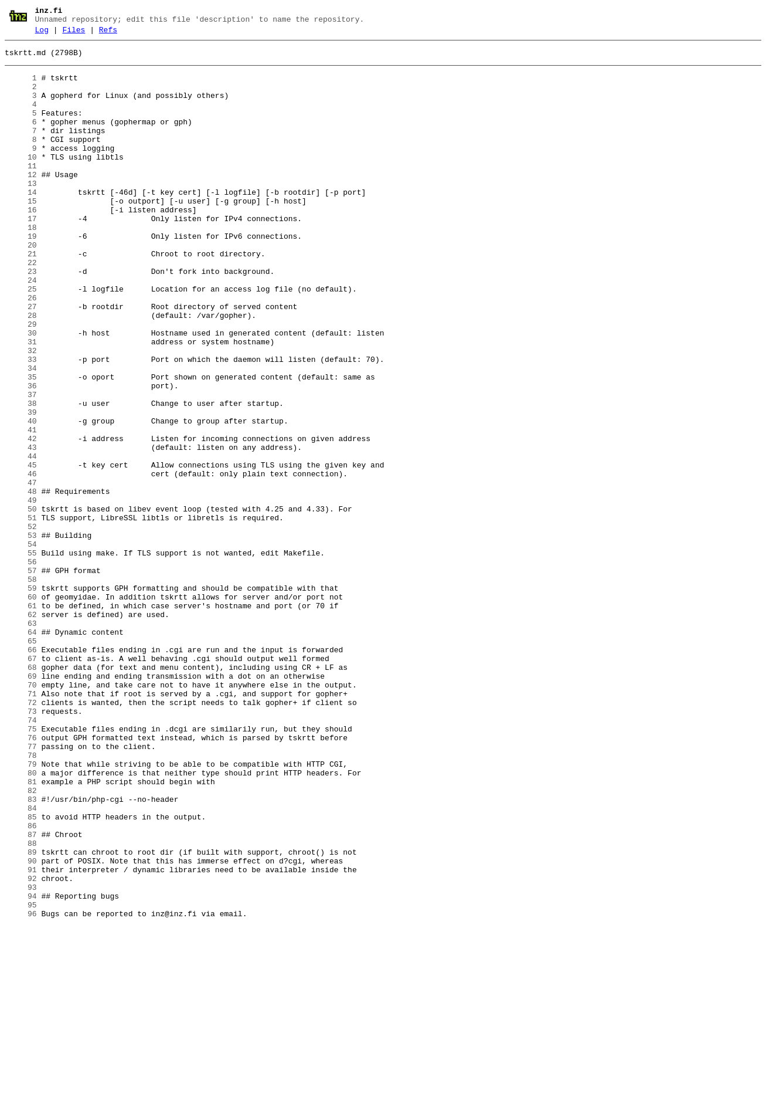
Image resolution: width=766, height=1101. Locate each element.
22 (21, 306)
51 (21, 613)
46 (21, 560)
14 (21, 222)
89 (21, 1014)
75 (21, 866)
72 (21, 834)
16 (21, 243)
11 (21, 190)
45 (21, 549)
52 (21, 623)
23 (21, 317)
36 (21, 454)
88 (21, 1003)
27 (21, 359)
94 (21, 1067)
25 (21, 338)
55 (21, 655)
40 (21, 497)
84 (21, 961)
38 (21, 475)
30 (21, 391)
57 (21, 676)
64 (21, 750)
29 (21, 380)
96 (21, 1088)
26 (21, 349)
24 (21, 328)
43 (21, 528)
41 (21, 507)
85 (21, 972)
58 (21, 687)
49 (21, 592)
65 (21, 761)
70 (21, 813)
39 (21, 486)
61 (21, 718)
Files (73, 33)
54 (21, 644)
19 (21, 275)
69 (21, 803)
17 (21, 254)
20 (21, 285)
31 (21, 402)
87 (21, 993)
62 (21, 729)
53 (21, 634)
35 (21, 444)
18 (21, 264)
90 (21, 1024)
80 (21, 919)
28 (21, 370)
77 (21, 887)
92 (21, 1046)
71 (21, 824)
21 (21, 296)
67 (21, 782)
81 (21, 929)
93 (21, 1056)
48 (21, 581)
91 (21, 1035)
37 (21, 465)
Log (42, 33)
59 (21, 697)
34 (21, 433)
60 (21, 708)
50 (21, 602)
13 (21, 211)
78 (21, 898)
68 (21, 792)
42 (21, 518)
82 (21, 940)
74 (21, 856)
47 (21, 570)
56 (21, 665)
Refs (108, 33)
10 (21, 180)
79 (21, 908)
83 (21, 951)
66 (21, 771)
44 (21, 539)
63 (21, 739)
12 (21, 201)
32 (21, 412)
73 (21, 845)
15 (21, 233)
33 (21, 423)
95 (21, 1077)
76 (21, 877)
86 (21, 982)
